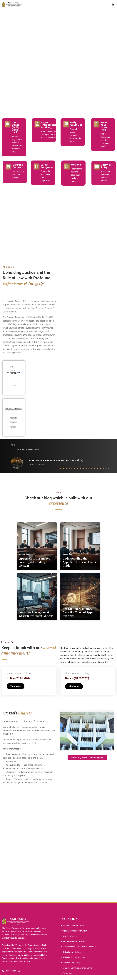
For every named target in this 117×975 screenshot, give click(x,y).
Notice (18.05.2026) (77, 678)
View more (15, 686)
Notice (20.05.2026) (19, 678)
